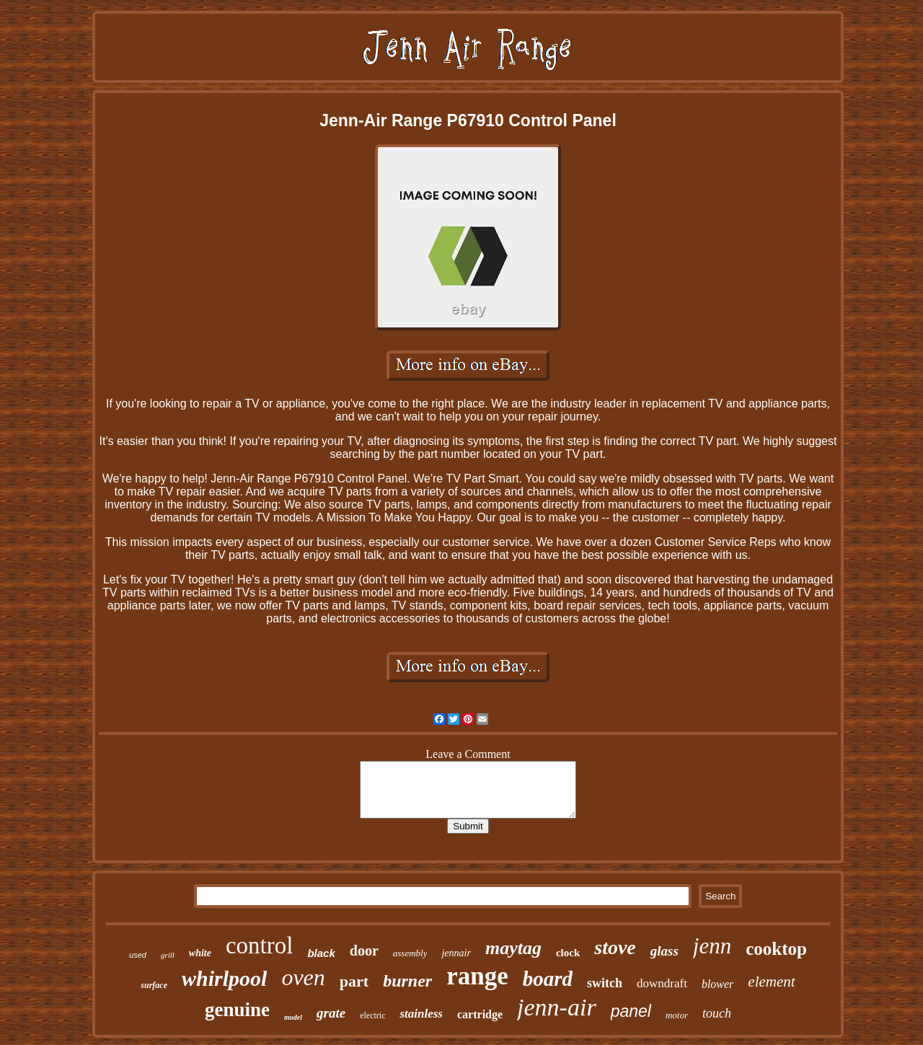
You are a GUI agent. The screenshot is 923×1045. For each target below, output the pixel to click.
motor (677, 1015)
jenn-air (556, 1007)
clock (568, 952)
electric (372, 1015)
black (321, 953)
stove (615, 947)
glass (664, 950)
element (771, 981)
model (293, 1017)
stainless (421, 1013)
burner (407, 980)
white (200, 953)
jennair (455, 953)
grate (331, 1012)
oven (302, 977)
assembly (410, 953)
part (354, 981)
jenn (712, 945)
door (364, 950)
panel (631, 1011)
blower (717, 984)
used (137, 955)
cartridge (480, 1014)
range (477, 976)
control (259, 945)
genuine (237, 1009)
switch (604, 983)
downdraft (662, 983)
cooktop (776, 948)
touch (716, 1013)
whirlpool (224, 978)
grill (168, 955)
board (548, 978)
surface (154, 985)
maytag (513, 948)
